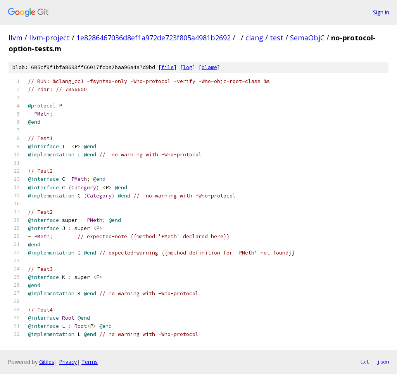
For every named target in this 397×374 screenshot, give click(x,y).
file (167, 67)
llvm (15, 37)
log (187, 67)
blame (209, 67)
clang (254, 37)
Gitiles (46, 361)
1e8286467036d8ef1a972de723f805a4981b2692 (153, 37)
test (276, 37)
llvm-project (49, 37)
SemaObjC (307, 37)
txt (364, 361)
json (383, 361)
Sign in (381, 12)
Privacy (68, 361)
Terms (89, 361)
